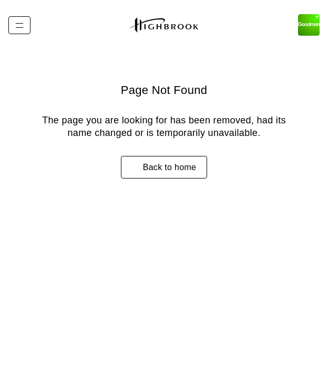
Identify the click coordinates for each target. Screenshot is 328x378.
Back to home (170, 167)
